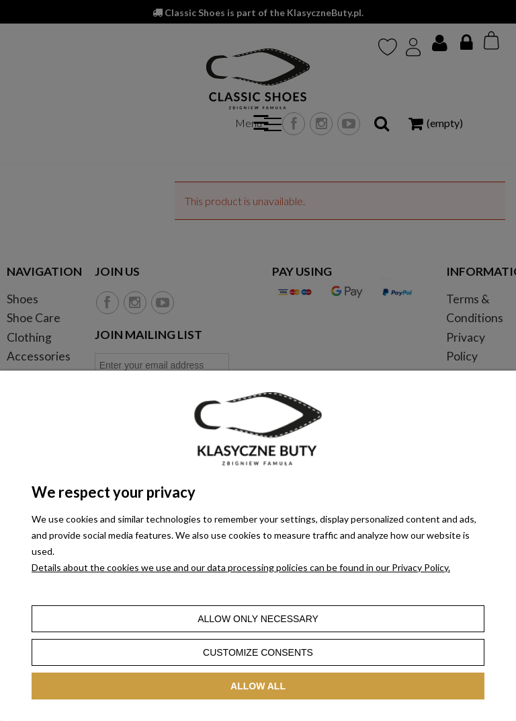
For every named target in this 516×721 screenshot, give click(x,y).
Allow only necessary (258, 618)
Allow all (258, 686)
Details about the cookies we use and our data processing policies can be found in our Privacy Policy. (241, 567)
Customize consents (258, 652)
